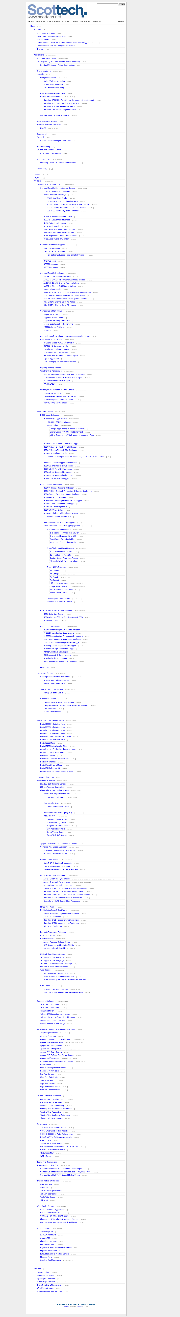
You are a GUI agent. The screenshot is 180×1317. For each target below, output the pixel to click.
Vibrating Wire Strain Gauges (51, 1118)
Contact (66, 21)
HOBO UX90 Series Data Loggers (57, 479)
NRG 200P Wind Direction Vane (56, 974)
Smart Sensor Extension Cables (62, 539)
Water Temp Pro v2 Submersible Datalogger (60, 661)
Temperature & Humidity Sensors (59, 602)
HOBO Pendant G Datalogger (55, 497)
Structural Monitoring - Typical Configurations (57, 65)
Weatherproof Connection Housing (63, 542)
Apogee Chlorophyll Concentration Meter (55, 1039)
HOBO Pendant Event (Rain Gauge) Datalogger (62, 494)
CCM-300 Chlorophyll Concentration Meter (56, 1061)
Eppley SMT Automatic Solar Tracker (58, 866)
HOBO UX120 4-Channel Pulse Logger (58, 475)
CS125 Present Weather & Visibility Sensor (60, 396)
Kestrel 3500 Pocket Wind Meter (52, 740)
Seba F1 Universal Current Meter (56, 680)
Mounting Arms (46, 1257)
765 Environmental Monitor (57, 819)
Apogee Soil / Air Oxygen (49, 1058)
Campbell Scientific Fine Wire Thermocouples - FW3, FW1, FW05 (65, 1172)
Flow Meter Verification (46, 1276)
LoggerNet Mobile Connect (54, 318)
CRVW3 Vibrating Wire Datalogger (57, 381)
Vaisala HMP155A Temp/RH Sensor (54, 967)
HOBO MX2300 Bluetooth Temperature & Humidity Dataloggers (68, 491)
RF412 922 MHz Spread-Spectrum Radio (59, 232)
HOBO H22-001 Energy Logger (59, 422)
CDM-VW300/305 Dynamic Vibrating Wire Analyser (63, 378)
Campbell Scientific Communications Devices (57, 188)
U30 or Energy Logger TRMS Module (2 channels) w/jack (72, 435)
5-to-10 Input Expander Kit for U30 (63, 536)
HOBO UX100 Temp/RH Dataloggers (58, 469)
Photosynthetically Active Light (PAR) (58, 813)
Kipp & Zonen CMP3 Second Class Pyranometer (62, 901)
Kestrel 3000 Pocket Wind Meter (52, 733)
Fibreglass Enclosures (48, 1241)
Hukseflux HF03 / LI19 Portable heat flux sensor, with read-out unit (69, 100)
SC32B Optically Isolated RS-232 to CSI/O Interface (66, 208)
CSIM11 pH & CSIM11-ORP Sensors (54, 1216)
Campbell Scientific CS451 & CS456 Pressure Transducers (66, 705)
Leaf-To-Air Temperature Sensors (53, 1068)
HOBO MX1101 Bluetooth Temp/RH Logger (60, 447)
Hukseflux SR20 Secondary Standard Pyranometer (63, 898)
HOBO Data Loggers (45, 411)
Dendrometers (45, 1065)
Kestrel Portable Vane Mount (51, 765)
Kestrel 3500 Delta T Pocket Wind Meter (55, 737)
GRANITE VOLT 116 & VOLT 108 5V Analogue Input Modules (67, 292)
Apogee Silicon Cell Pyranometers (57, 879)
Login (121, 21)
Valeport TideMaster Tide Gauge (52, 1024)
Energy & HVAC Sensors (56, 567)
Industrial (40, 74)
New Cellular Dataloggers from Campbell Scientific (66, 255)
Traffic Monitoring (43, 147)
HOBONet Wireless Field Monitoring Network (61, 513)
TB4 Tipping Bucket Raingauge (52, 961)
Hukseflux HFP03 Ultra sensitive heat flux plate (62, 103)
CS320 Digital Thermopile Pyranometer (58, 885)
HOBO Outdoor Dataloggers (51, 484)
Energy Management (48, 78)
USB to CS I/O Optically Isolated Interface (63, 211)
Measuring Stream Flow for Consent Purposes (58, 163)
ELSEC (43, 128)
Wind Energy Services (45, 1288)
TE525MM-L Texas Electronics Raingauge (56, 964)
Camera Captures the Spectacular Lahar (55, 141)
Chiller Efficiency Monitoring (54, 81)
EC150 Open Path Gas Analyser (56, 352)
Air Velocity (54, 577)
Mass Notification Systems (47, 121)
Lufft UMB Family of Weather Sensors (54, 1254)
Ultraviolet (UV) (49, 816)
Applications (53, 21)
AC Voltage (54, 574)
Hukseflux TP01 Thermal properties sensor (60, 110)
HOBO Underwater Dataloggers (52, 626)
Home (31, 21)
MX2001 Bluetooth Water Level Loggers (59, 633)
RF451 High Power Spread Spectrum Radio (60, 236)
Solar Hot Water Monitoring (54, 88)
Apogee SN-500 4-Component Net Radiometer (61, 914)
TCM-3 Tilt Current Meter (49, 1008)
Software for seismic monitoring (52, 1106)
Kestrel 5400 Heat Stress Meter (52, 752)
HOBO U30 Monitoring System (55, 507)
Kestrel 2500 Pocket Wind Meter (52, 730)
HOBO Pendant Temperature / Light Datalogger (62, 630)
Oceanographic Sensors (46, 1001)
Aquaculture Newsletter (46, 33)
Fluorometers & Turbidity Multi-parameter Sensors (59, 1219)
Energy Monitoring (44, 71)
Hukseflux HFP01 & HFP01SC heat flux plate (61, 355)
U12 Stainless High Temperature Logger (59, 649)
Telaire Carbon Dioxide (59, 593)
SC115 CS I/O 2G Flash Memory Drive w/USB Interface (68, 205)
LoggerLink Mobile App (52, 315)
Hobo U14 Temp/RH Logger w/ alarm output (60, 463)
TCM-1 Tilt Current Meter (49, 1005)
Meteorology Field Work (46, 1282)
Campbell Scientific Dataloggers (49, 184)
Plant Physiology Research (47, 1033)
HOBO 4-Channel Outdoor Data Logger (59, 488)
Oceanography (42, 134)
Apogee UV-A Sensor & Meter (58, 826)
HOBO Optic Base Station (53, 614)
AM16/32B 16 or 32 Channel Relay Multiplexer (61, 283)
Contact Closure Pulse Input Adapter (64, 558)
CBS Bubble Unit (50, 709)
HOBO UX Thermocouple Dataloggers (58, 466)
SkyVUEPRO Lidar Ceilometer (55, 403)
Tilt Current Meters (47, 1011)
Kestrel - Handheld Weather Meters (50, 720)
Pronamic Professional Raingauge (53, 932)
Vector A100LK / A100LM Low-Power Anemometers (63, 992)
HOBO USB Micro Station (53, 510)
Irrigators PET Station (48, 1251)
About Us (40, 21)
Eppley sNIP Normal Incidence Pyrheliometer (61, 869)
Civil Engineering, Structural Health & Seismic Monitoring (58, 62)
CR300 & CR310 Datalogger (54, 251)
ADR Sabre (44, 1188)
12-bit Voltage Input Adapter (60, 555)
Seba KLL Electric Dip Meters (51, 689)
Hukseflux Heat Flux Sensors (51, 97)
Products (85, 21)
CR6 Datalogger (50, 261)
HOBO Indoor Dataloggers (50, 415)
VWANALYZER (49, 384)
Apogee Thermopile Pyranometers (57, 882)
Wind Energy (42, 169)
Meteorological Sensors (46, 780)
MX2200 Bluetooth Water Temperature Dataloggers (63, 636)
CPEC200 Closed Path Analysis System (59, 343)
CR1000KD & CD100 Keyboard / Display (62, 201)
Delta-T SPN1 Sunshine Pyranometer (58, 863)
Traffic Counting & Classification (49, 1285)
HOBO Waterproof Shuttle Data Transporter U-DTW (63, 617)
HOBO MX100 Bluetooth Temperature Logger (61, 444)
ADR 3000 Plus (46, 1184)
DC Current (54, 580)
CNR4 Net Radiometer (52, 917)
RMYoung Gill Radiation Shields (56, 948)
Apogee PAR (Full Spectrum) (51, 1046)
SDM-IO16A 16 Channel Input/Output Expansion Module (65, 299)
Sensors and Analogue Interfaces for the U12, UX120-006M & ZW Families (75, 457)
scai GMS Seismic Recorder (51, 1102)
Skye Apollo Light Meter (56, 829)
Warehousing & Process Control (49, 150)
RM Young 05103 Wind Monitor (55, 854)
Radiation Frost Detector (49, 1071)
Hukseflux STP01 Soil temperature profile (56, 1137)
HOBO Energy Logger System (55, 419)
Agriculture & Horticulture (46, 58)
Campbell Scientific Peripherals (52, 273)
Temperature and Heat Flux (47, 1165)
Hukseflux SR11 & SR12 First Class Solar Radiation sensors (67, 895)
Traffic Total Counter (48, 1197)
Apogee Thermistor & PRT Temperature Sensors (58, 844)
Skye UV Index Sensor (55, 832)
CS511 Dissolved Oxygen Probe (52, 1210)
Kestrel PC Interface (48, 762)
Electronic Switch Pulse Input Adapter (64, 561)
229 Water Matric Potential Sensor (53, 1128)
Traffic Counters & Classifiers (48, 1181)
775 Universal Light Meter (56, 822)
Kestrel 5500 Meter (47, 756)
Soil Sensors (42, 1124)
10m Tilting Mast (46, 1232)
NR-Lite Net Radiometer (53, 926)
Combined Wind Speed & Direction (53, 847)
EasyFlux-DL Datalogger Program (56, 349)
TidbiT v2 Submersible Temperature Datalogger (62, 642)
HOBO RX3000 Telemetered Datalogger (59, 504)
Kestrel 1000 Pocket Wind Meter (52, 724)
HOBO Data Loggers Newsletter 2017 (51, 36)
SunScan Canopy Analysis (50, 1090)
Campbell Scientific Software (51, 311)
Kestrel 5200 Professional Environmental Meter (58, 749)
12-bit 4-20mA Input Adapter (61, 552)
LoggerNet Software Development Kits (58, 324)
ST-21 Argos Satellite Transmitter (56, 239)
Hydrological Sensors (45, 673)
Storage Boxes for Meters (53, 693)
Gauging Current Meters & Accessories (55, 677)
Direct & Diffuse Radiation (50, 860)
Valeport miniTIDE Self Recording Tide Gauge (57, 1017)
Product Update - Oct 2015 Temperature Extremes (56, 46)
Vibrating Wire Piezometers (50, 1112)
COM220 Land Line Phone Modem (57, 192)
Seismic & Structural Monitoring (49, 1096)
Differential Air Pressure (59, 583)
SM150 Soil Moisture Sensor (51, 1143)
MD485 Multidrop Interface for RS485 (58, 217)
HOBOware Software (52, 620)
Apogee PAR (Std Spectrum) (51, 1049)
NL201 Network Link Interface (55, 223)
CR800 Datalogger (51, 264)
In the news (44, 667)
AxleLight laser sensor (48, 1194)
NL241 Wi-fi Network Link (53, 226)
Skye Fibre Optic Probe (49, 1077)
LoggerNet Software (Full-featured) (57, 321)
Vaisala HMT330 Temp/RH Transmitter (55, 115)
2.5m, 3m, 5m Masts (48, 1235)
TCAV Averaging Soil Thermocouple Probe (60, 362)
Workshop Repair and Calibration (49, 1291)
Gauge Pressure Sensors (59, 586)
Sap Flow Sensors (47, 1074)
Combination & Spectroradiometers (57, 794)
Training (40, 49)
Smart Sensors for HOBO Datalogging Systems (62, 526)
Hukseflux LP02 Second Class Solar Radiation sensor (64, 891)
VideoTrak (44, 1200)
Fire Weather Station (48, 1244)
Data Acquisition (43, 1272)
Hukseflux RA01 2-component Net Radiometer (61, 923)
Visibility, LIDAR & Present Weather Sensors (57, 390)
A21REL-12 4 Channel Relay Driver (57, 277)
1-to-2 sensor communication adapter (64, 533)
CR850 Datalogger (51, 267)
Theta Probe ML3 (47, 1153)
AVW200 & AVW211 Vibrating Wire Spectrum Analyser (64, 374)
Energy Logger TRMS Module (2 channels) (66, 432)
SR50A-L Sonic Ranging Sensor (52, 954)
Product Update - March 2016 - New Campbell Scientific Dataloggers (63, 43)
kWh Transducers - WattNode (61, 590)
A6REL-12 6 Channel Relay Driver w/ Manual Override (64, 280)
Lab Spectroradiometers (56, 797)
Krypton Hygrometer (51, 359)
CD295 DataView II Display (57, 198)
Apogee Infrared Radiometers (51, 1042)
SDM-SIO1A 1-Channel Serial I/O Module (59, 302)
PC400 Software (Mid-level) (54, 327)
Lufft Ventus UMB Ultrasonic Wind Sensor (59, 851)
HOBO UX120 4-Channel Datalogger (58, 472)
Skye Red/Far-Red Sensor (50, 1087)
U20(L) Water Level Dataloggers (56, 652)
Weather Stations (43, 1228)
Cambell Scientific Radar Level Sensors (59, 702)
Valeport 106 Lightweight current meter (55, 1014)
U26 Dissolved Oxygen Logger (55, 658)
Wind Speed (45, 986)
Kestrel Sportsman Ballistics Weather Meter (56, 771)
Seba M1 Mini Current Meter (54, 683)
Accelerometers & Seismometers (52, 1099)
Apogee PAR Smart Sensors (51, 1052)
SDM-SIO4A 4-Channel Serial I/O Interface (60, 305)
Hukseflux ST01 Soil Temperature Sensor (59, 106)
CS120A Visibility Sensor (53, 393)
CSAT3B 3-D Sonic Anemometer (56, 346)
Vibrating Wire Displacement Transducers (56, 1109)
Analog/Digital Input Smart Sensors (60, 548)
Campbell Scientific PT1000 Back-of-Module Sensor (60, 1175)
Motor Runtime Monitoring (53, 84)
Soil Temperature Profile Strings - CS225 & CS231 (59, 1147)
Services (97, 21)
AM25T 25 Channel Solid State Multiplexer (60, 286)
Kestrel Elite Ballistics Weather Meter (54, 759)
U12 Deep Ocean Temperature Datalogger (60, 646)
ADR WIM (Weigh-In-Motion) (51, 1191)
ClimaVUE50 (45, 1238)
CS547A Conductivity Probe (51, 1213)
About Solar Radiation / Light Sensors (54, 790)
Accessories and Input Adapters (59, 529)
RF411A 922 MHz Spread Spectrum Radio (60, 229)
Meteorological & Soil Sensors (58, 599)
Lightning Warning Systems (50, 368)
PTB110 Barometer (47, 935)
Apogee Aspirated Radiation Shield (57, 942)
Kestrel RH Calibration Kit (50, 768)
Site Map (66, 1306)
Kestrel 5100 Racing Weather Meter (54, 746)
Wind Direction (46, 970)
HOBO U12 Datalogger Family (55, 453)
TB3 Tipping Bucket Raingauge (52, 957)
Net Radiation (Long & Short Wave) (53, 910)
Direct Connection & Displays (55, 195)
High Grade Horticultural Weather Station (56, 1247)
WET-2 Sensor (46, 1156)
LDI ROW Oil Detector (45, 777)
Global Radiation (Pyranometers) (52, 875)
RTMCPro (47, 330)
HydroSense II (45, 1140)
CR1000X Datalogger (52, 248)
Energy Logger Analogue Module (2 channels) (67, 429)
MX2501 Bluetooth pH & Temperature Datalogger (62, 639)
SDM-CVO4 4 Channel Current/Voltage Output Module (64, 296)
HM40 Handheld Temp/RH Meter (52, 93)
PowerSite (79, 1306)
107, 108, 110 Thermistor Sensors (53, 784)
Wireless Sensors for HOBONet (59, 517)
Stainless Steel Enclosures (50, 1260)
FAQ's (75, 21)
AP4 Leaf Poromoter (48, 1036)
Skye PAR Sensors (47, 1084)
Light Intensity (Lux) (51, 803)
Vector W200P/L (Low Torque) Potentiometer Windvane (65, 980)
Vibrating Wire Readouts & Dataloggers (55, 1115)
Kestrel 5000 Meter (47, 743)
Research (40, 137)
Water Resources (43, 159)
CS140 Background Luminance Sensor (58, 400)
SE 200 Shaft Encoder (52, 712)
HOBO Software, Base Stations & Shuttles (56, 611)
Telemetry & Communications (48, 1162)
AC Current (54, 571)
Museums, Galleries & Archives (49, 125)
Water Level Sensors (48, 699)
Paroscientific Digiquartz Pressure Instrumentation (56, 1029)
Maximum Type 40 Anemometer (56, 989)
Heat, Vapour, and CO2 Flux (51, 339)
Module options (53, 425)
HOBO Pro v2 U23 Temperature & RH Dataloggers (63, 501)
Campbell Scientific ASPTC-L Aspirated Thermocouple (61, 1169)
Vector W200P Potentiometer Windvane (59, 977)
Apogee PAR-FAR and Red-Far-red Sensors (57, 1055)
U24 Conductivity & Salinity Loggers (57, 655)
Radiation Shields (47, 938)
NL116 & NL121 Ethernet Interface (57, 220)
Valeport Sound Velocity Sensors (52, 1020)
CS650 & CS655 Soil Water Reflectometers (56, 1134)
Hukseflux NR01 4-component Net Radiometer (61, 920)
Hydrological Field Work (46, 1279)
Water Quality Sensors (45, 1206)
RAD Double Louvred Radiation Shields (59, 945)
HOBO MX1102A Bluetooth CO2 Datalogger (60, 450)
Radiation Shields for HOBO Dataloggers (59, 523)
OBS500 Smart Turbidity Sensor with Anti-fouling (58, 1222)
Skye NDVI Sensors (48, 1080)
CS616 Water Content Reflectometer (54, 1131)
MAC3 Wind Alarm (47, 907)
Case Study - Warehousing (50, 153)
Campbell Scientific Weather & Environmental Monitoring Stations (65, 336)
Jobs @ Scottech (43, 39)
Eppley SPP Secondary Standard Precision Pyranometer (65, 888)
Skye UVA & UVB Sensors (57, 835)
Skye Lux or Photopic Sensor (58, 807)
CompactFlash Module (52, 289)
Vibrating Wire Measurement (51, 371)
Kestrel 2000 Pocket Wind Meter (52, 727)
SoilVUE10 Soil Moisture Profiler (52, 1150)
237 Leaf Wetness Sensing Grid (52, 787)
